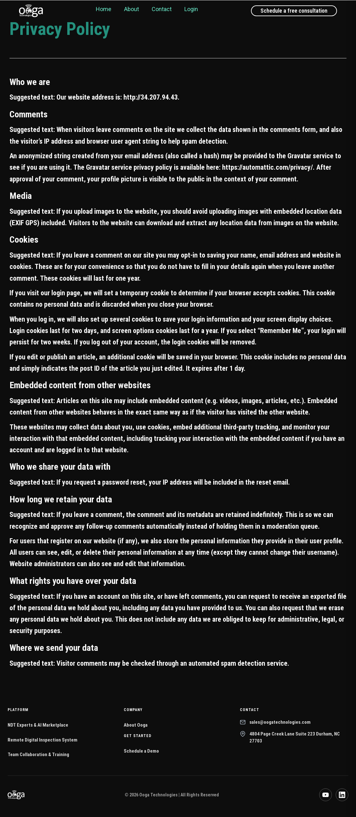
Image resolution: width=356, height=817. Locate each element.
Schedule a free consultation (293, 10)
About (131, 9)
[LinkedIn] (342, 794)
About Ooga (136, 725)
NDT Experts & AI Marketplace (38, 725)
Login (191, 9)
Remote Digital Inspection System (42, 740)
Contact (162, 9)
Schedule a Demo (141, 751)
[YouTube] (325, 794)
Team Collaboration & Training (38, 754)
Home (103, 9)
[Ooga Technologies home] (31, 10)
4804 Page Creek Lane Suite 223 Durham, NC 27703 (290, 737)
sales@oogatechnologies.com (275, 722)
